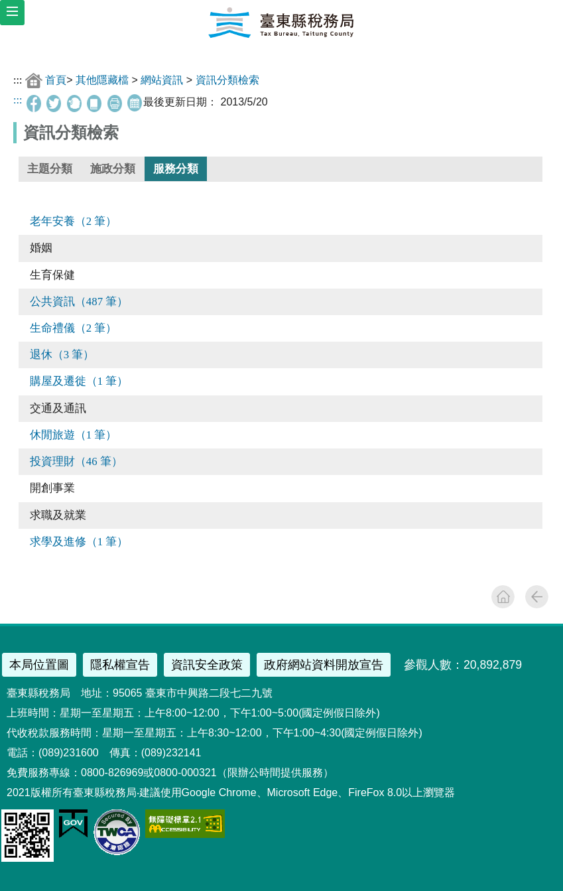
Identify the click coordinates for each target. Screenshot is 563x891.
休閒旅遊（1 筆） (73, 435)
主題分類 (49, 169)
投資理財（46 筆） (76, 461)
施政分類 (112, 169)
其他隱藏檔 (102, 80)
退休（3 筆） (62, 354)
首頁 (55, 80)
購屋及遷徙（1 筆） (79, 381)
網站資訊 (162, 80)
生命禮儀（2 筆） (73, 328)
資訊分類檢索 (227, 80)
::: (17, 80)
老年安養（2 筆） (73, 221)
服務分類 (175, 169)
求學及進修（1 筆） (79, 541)
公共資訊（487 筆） (79, 301)
